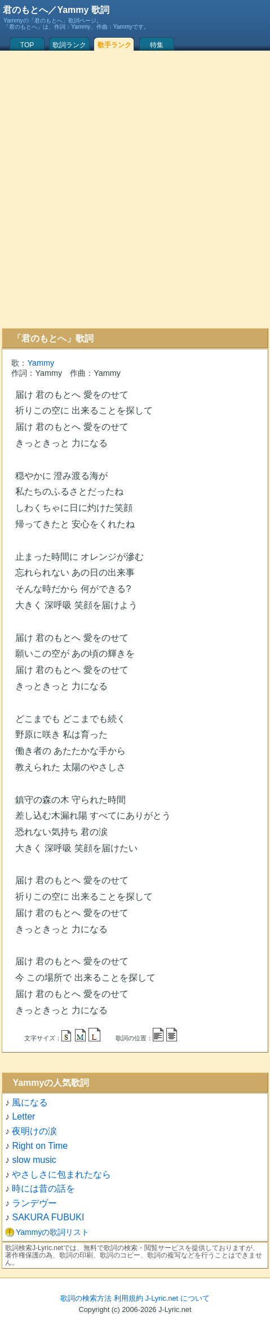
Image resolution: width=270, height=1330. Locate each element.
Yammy (40, 362)
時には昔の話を (43, 1188)
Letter (23, 1116)
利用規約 (128, 1298)
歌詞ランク (69, 45)
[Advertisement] (133, 189)
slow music (34, 1160)
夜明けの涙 (34, 1131)
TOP (27, 45)
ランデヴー (34, 1203)
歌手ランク (114, 45)
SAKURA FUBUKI (48, 1217)
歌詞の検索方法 (86, 1298)
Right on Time (40, 1146)
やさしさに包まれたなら (61, 1174)
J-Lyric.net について (177, 1298)
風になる (30, 1102)
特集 (156, 45)
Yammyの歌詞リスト (52, 1232)
